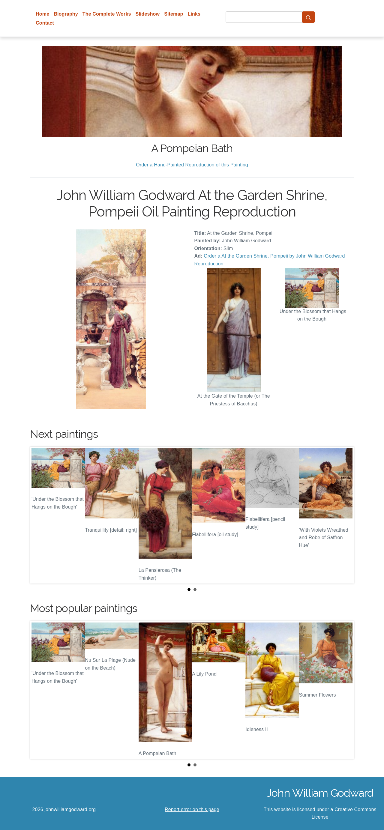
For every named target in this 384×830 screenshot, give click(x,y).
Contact (45, 22)
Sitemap (173, 13)
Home (42, 13)
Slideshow (148, 13)
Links (194, 13)
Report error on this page (192, 809)
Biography (66, 13)
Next (345, 515)
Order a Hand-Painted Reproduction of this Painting (192, 164)
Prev (39, 515)
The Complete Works (106, 13)
